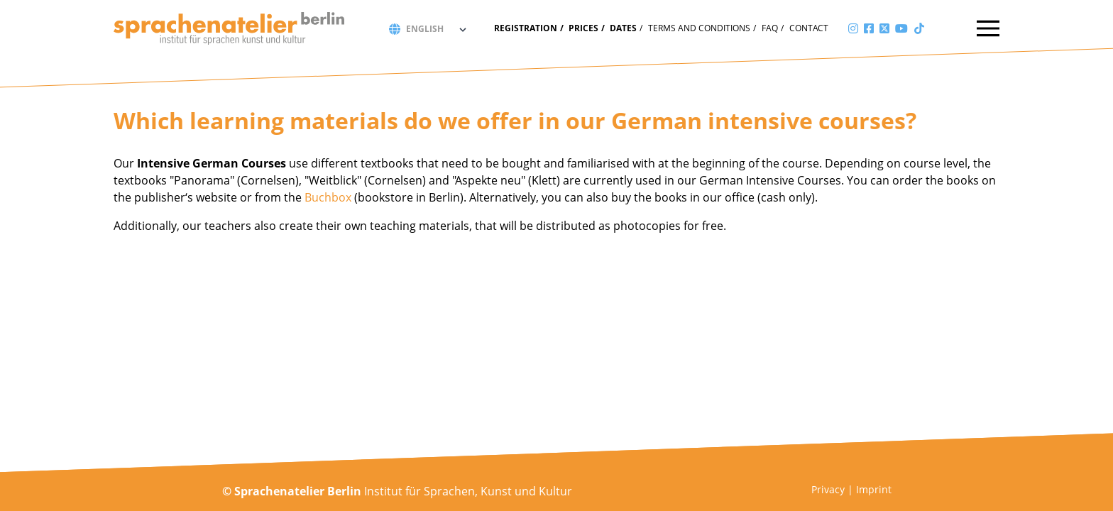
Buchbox (328, 197)
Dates (623, 28)
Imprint (874, 489)
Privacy (828, 489)
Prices (583, 28)
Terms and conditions (699, 28)
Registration (525, 28)
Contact (808, 28)
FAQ (770, 28)
